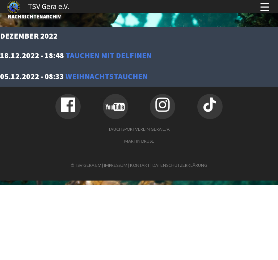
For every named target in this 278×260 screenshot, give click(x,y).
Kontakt (140, 165)
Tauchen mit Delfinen (109, 55)
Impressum (115, 165)
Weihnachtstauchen (107, 76)
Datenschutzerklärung (179, 165)
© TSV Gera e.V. (86, 165)
